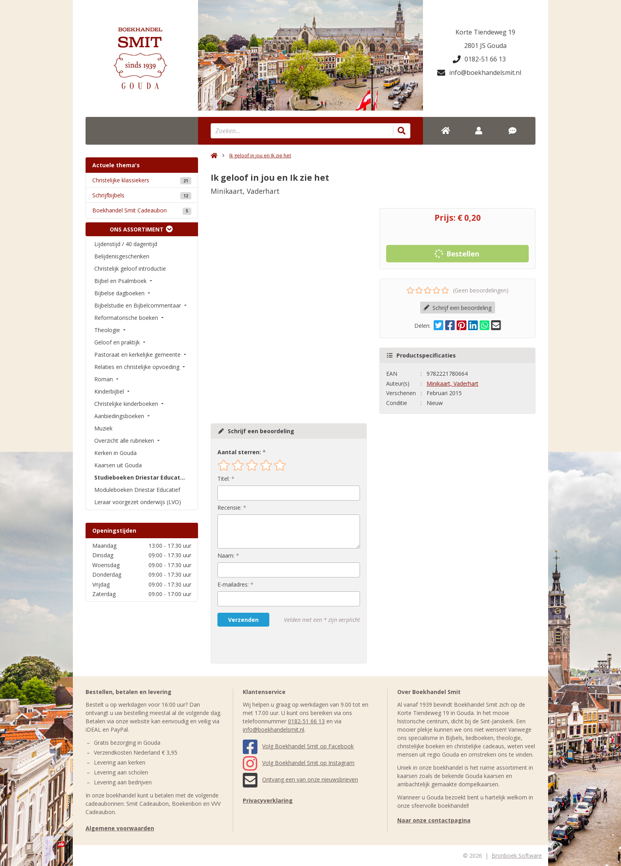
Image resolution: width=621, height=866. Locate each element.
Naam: (225, 555)
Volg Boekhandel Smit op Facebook (298, 746)
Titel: (223, 478)
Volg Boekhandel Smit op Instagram (298, 763)
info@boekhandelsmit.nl (479, 72)
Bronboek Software (516, 855)
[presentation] (268, 645)
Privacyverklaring (268, 800)
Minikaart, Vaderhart (452, 383)
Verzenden (243, 619)
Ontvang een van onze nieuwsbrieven (300, 779)
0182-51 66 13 (479, 59)
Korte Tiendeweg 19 (485, 32)
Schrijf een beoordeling (457, 308)
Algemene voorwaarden (120, 828)
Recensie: (229, 507)
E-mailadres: (233, 584)
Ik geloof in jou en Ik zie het (260, 155)
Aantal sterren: (239, 452)
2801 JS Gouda (485, 45)
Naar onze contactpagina (434, 820)
